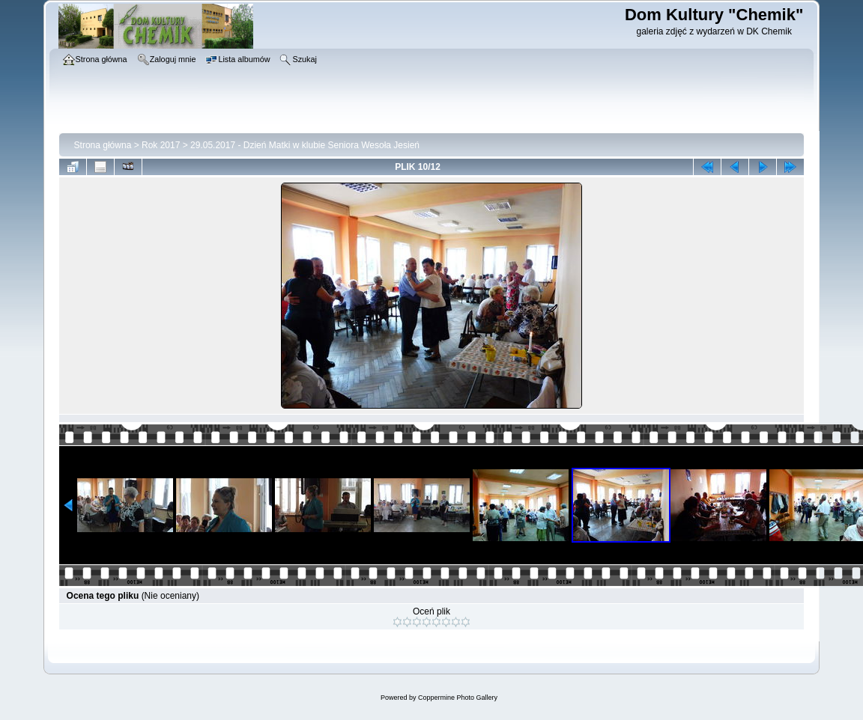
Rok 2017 (161, 145)
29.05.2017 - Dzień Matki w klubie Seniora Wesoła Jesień (305, 145)
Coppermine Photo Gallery (457, 697)
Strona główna (103, 145)
